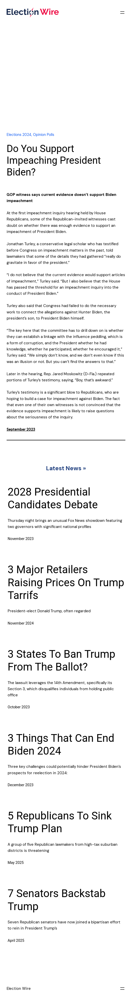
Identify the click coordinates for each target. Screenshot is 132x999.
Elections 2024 (19, 134)
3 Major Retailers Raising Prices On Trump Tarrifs (66, 582)
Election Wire (19, 988)
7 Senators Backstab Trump (57, 899)
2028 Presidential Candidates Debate (53, 498)
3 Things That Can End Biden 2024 (61, 744)
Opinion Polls (43, 134)
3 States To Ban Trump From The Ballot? (61, 660)
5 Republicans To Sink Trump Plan (60, 822)
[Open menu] (122, 12)
